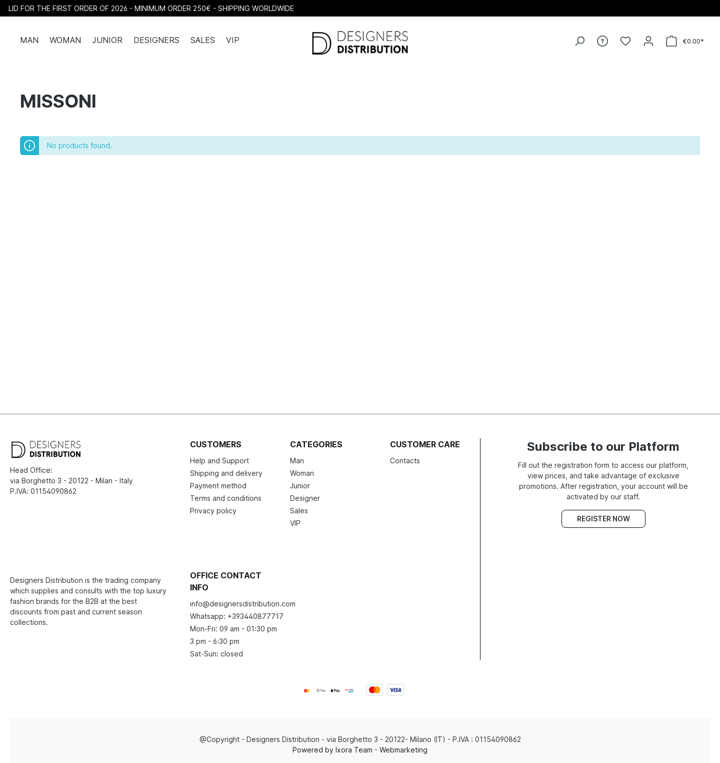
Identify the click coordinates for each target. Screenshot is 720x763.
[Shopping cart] (685, 41)
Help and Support (219, 460)
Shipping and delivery (226, 473)
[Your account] (648, 41)
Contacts (405, 460)
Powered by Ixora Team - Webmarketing (360, 749)
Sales (299, 510)
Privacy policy (213, 510)
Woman (302, 473)
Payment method (218, 485)
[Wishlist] (625, 41)
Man (297, 460)
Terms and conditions (226, 498)
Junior (300, 485)
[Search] (579, 41)
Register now (603, 518)
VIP (295, 523)
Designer (305, 498)
